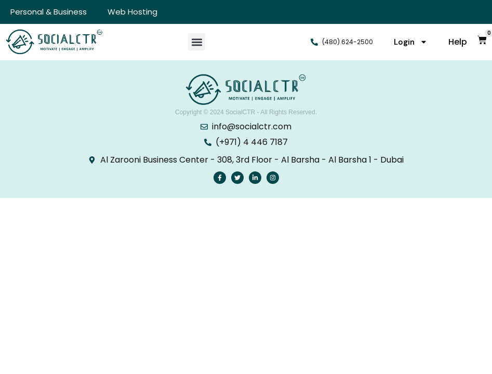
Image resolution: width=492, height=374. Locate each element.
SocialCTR (240, 112)
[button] (196, 41)
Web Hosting (132, 11)
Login (411, 42)
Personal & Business (48, 11)
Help (457, 42)
